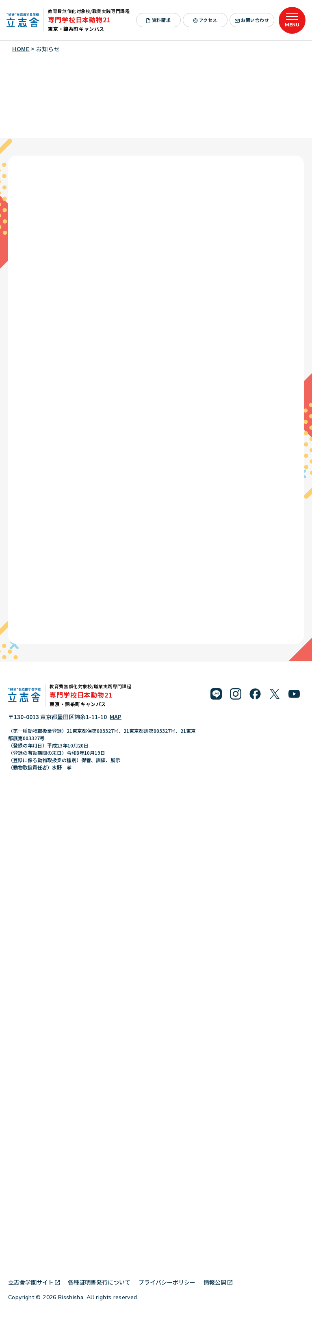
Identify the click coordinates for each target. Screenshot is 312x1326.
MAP (115, 717)
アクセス (205, 20)
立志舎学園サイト (34, 1282)
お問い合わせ (252, 20)
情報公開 (218, 1282)
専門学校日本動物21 (79, 19)
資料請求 (158, 20)
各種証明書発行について (99, 1282)
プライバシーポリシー (167, 1282)
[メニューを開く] (292, 20)
